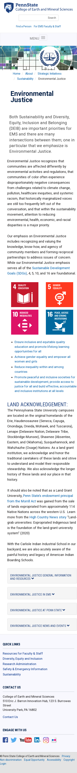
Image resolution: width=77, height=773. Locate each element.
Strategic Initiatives (50, 73)
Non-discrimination (11, 759)
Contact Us (10, 717)
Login (3, 763)
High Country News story (47, 517)
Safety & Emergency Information (25, 669)
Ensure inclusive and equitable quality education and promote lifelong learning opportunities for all (42, 346)
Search (52, 17)
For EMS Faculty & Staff (47, 26)
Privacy (66, 756)
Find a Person (23, 26)
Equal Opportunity (34, 759)
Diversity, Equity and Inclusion (22, 658)
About (29, 73)
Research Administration (19, 664)
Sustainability (25, 78)
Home (16, 73)
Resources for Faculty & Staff (23, 653)
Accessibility (54, 759)
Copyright (69, 759)
